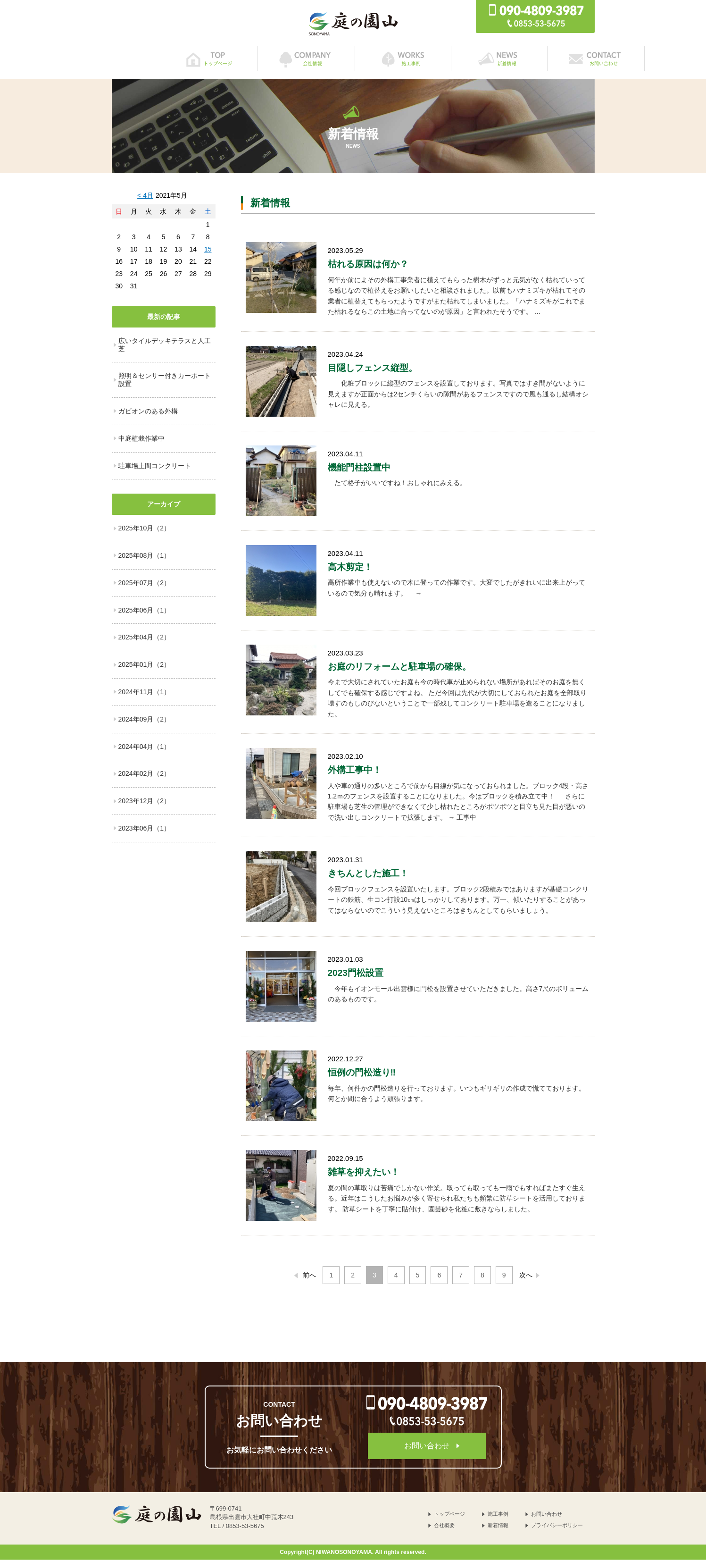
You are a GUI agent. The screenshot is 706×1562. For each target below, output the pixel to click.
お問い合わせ (426, 1448)
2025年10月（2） (144, 530)
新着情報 (498, 1527)
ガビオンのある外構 (148, 413)
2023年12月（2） (144, 803)
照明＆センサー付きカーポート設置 (164, 382)
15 (208, 251)
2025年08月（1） (144, 558)
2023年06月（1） (144, 830)
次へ (530, 1277)
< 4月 (145, 198)
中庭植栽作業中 (141, 441)
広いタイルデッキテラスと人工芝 (164, 347)
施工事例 (498, 1516)
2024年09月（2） (144, 721)
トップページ (449, 1516)
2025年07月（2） (144, 585)
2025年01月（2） (144, 667)
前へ (304, 1277)
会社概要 (444, 1527)
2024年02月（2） (144, 776)
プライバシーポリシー (557, 1527)
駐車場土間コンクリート (154, 468)
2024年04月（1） (144, 749)
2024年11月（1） (144, 694)
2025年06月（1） (144, 612)
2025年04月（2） (144, 639)
